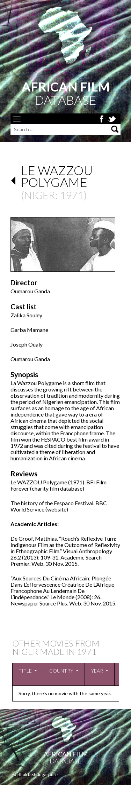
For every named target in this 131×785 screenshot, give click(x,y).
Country (61, 671)
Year (97, 671)
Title (25, 671)
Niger (39, 195)
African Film (66, 754)
